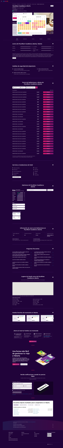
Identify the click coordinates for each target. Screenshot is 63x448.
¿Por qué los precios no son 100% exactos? (33, 427)
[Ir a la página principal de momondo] (5, 1)
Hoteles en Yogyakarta (36, 412)
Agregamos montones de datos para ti (33, 425)
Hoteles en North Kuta (16, 412)
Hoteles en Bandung (16, 413)
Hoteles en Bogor (35, 413)
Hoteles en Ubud (16, 411)
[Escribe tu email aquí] (23, 388)
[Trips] (1, 11)
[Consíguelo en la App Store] (49, 436)
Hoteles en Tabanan (35, 411)
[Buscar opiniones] (37, 190)
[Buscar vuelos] (1, 4)
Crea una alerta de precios (47, 336)
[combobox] (23, 383)
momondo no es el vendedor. (33, 424)
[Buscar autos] (1, 7)
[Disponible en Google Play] (49, 434)
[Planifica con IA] (1, 9)
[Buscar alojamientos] (1, 5)
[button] (1, 1)
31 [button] (18, 30)
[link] (33, 341)
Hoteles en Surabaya (16, 414)
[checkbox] (16, 214)
